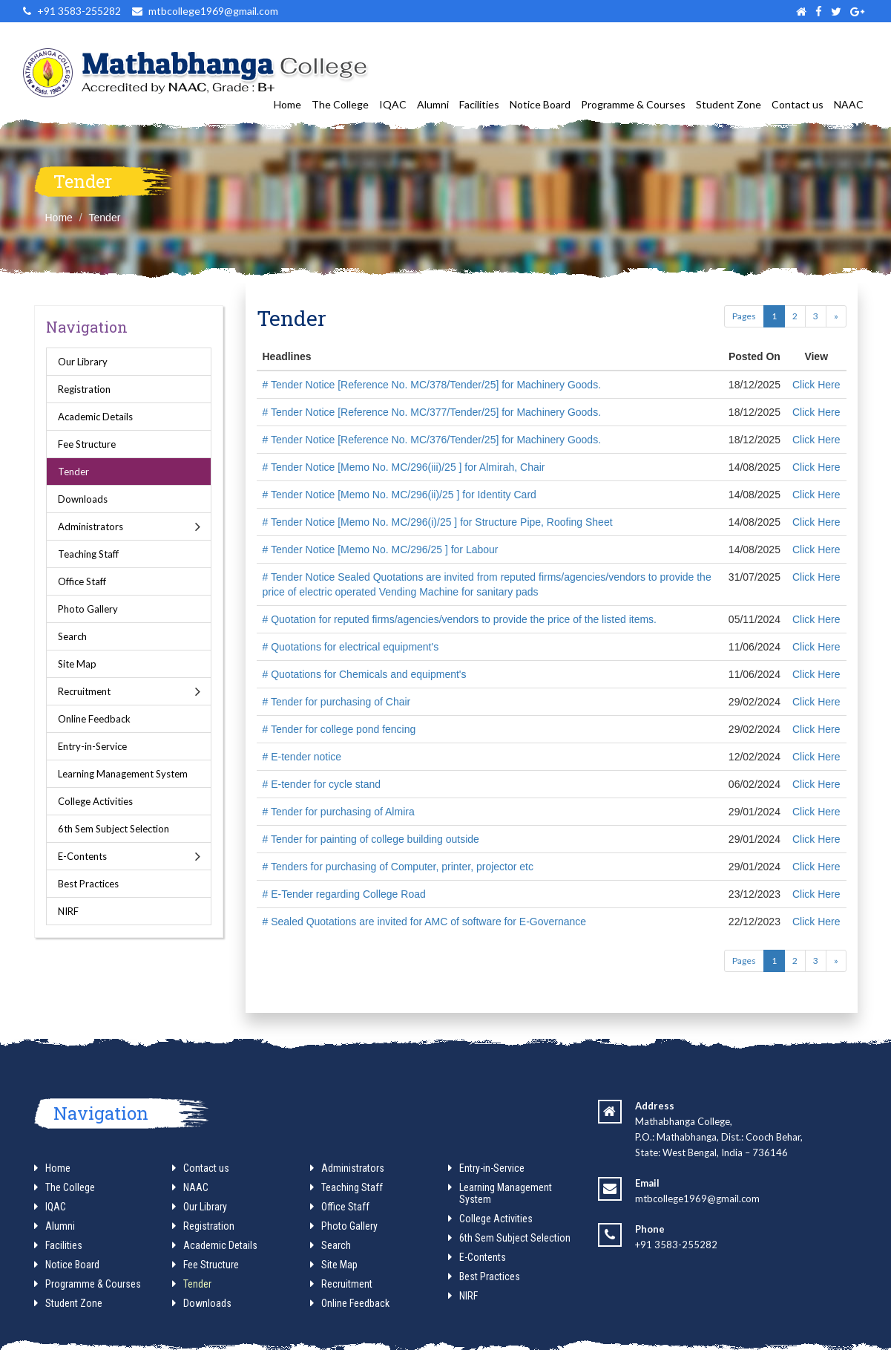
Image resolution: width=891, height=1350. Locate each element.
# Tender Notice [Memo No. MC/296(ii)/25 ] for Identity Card (399, 494)
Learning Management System (123, 774)
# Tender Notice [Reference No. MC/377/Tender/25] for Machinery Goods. (432, 412)
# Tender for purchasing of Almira (339, 812)
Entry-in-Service (92, 746)
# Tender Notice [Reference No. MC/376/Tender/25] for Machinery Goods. (432, 440)
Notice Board (540, 104)
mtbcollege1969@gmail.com (697, 1198)
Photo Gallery (88, 609)
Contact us (797, 104)
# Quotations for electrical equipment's (351, 647)
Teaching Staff (88, 554)
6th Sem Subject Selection (113, 829)
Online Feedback (94, 719)
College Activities (95, 801)
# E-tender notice (302, 757)
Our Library (83, 362)
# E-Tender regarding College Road (344, 894)
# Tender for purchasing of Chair (337, 702)
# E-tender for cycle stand (322, 784)
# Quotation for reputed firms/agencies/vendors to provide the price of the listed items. (460, 619)
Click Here (816, 385)
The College (340, 104)
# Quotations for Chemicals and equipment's (365, 674)
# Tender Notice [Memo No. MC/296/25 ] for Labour (381, 549)
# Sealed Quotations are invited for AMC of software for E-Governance (425, 921)
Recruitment (84, 691)
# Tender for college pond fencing (339, 729)
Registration (84, 389)
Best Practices (88, 884)
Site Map (77, 664)
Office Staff (82, 581)
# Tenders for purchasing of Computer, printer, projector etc (398, 867)
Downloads (83, 499)
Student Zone (728, 104)
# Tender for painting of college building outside (371, 839)
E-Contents (82, 856)
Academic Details (95, 417)
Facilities (479, 104)
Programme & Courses (633, 104)
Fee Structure (87, 444)
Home (287, 104)
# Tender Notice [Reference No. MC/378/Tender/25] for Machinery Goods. (432, 385)
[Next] (836, 316)
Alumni (433, 104)
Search (72, 636)
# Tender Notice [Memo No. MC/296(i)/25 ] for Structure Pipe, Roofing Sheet (438, 522)
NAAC (849, 104)
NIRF (68, 911)
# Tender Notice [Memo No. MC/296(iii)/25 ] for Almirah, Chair (404, 467)
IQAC (393, 104)
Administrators (90, 526)
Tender (105, 218)
